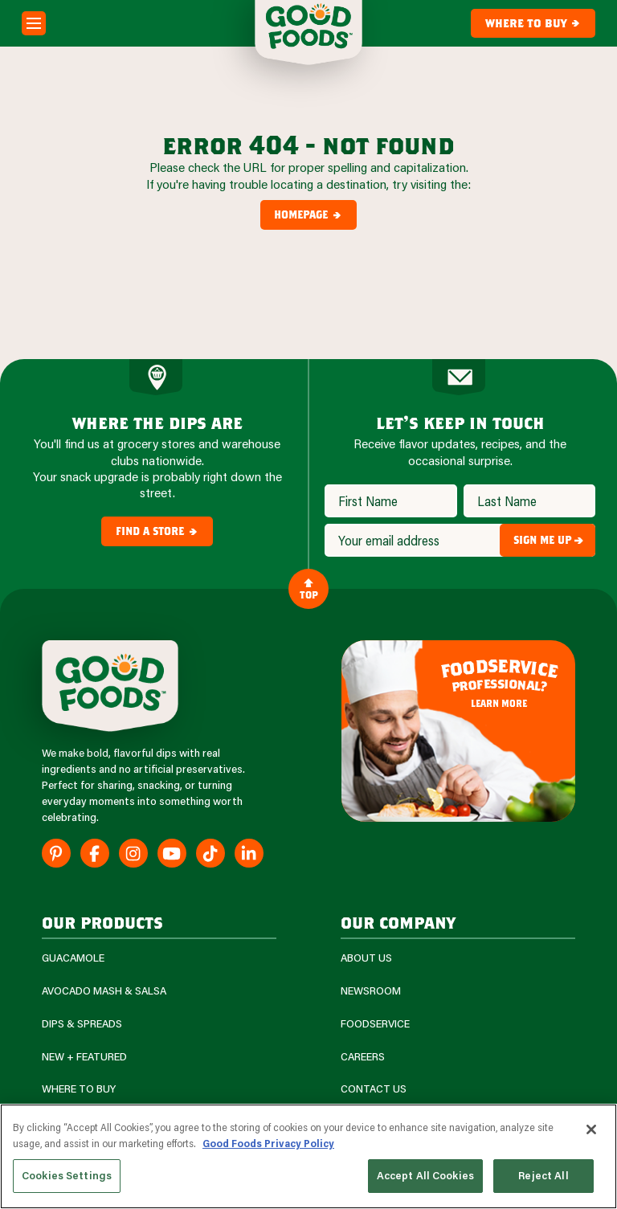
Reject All (543, 1175)
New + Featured (84, 1057)
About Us (366, 958)
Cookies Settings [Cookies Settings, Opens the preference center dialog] (67, 1175)
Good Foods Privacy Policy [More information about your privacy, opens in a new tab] (268, 1143)
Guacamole (73, 958)
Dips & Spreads (82, 1024)
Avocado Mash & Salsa (104, 991)
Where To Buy (79, 1089)
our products (102, 922)
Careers (363, 1057)
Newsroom (371, 991)
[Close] (591, 1129)
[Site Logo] (110, 686)
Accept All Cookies (425, 1175)
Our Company (398, 922)
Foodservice (375, 1024)
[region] (308, 1156)
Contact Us (374, 1089)
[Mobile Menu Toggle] (34, 23)
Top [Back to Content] (309, 588)
